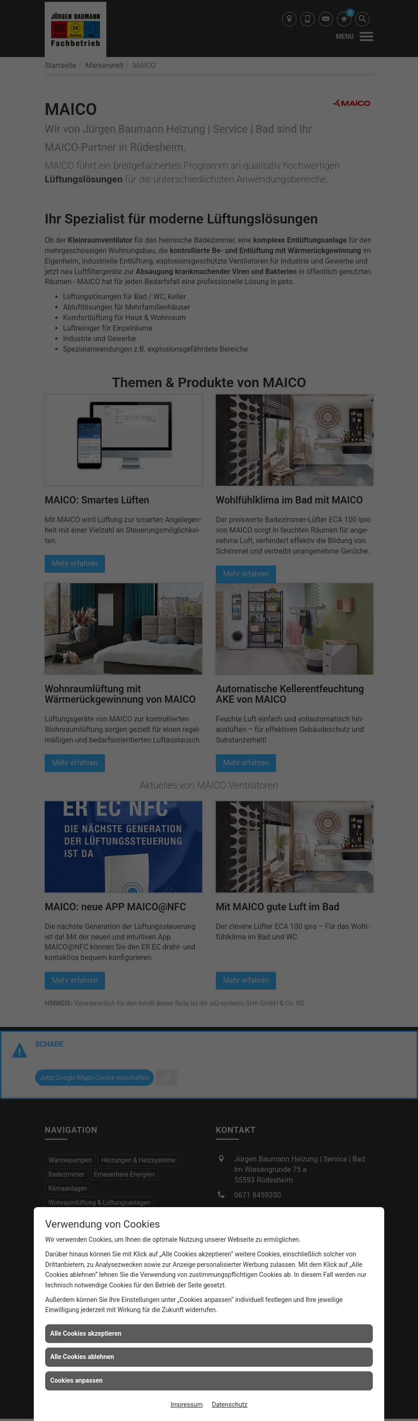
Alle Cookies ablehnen (82, 1356)
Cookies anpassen (76, 1380)
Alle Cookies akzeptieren (85, 1333)
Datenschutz (229, 1404)
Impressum (187, 1404)
